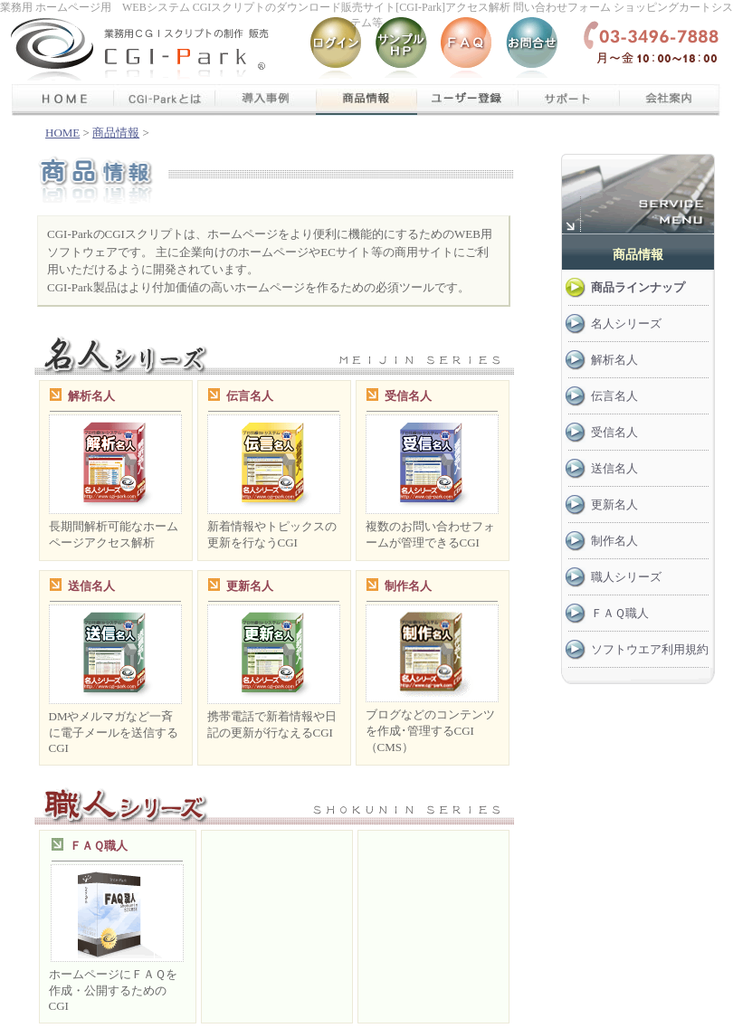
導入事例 (265, 100)
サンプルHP (401, 49)
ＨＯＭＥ (62, 100)
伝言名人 (249, 396)
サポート (569, 100)
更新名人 (249, 586)
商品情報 (366, 100)
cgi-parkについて (163, 100)
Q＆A (466, 49)
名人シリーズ (626, 323)
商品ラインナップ (638, 287)
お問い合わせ (531, 49)
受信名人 (408, 396)
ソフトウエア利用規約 (650, 649)
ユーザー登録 (468, 100)
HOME (62, 132)
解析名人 (91, 396)
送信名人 (91, 586)
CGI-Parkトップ (52, 49)
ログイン (336, 49)
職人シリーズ (626, 577)
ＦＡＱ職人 (99, 845)
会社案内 (670, 100)
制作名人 (408, 586)
